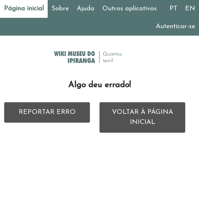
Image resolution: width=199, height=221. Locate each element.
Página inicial (24, 8)
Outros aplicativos (129, 8)
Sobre (60, 8)
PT (173, 8)
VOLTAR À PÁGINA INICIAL (142, 117)
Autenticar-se (175, 26)
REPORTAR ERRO (47, 112)
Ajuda (85, 8)
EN (190, 8)
